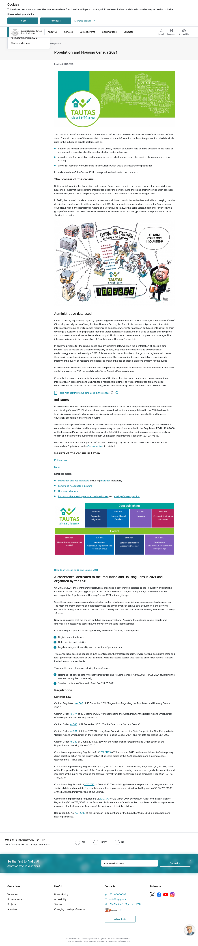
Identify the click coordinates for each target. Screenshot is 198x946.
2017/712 (89, 784)
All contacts (120, 919)
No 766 (73, 724)
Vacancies (12, 894)
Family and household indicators (75, 485)
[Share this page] (183, 59)
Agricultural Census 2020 (24, 71)
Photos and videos (20, 76)
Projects (11, 904)
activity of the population (127, 496)
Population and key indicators (73, 480)
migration (105, 480)
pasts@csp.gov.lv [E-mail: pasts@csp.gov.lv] (117, 899)
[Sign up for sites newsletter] (175, 863)
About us (12, 909)
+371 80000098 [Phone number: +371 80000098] (117, 894)
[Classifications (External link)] (109, 32)
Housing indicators (68, 491)
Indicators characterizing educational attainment (83, 496)
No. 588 (79, 703)
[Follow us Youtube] (165, 894)
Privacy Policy (61, 894)
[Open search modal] (161, 32)
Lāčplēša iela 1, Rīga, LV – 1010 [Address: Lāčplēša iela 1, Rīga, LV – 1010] (125, 904)
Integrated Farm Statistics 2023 (27, 57)
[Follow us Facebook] (159, 894)
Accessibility (60, 899)
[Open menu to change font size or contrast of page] (184, 32)
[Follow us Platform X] (152, 894)
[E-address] (111, 910)
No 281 (73, 731)
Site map (58, 904)
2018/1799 (105, 752)
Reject (23, 20)
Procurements (14, 899)
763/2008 (79, 812)
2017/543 (104, 798)
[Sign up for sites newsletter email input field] (129, 863)
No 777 (73, 713)
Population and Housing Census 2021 (27, 64)
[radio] (80, 842)
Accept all (55, 20)
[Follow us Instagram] (172, 894)
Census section (95, 446)
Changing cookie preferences (69, 909)
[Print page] (183, 51)
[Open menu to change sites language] (171, 32)
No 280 (73, 741)
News (13, 52)
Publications (60, 460)
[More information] (117, 392)
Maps (57, 466)
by (72, 581)
